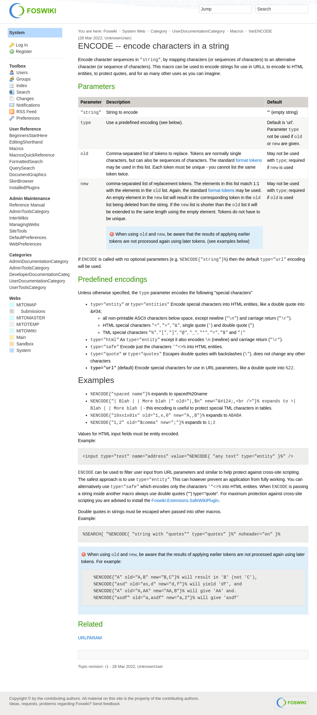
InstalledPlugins (24, 187)
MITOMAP (23, 304)
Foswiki (110, 31)
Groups (20, 79)
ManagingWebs (24, 224)
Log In (22, 44)
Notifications (24, 105)
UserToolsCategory (27, 287)
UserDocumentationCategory (198, 31)
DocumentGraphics (27, 174)
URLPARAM (90, 637)
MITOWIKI (23, 330)
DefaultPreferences (27, 237)
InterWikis (18, 217)
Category (158, 31)
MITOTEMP (24, 324)
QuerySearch (22, 168)
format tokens (249, 160)
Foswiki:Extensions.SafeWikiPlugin (185, 500)
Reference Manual (27, 204)
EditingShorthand (25, 142)
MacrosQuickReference (31, 155)
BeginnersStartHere (28, 135)
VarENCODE (260, 31)
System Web (133, 31)
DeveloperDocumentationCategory (42, 274)
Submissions (27, 311)
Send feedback (106, 703)
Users (18, 72)
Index (18, 85)
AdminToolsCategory (29, 211)
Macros (236, 31)
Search (19, 92)
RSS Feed (22, 111)
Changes (21, 98)
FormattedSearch (26, 161)
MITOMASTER (27, 317)
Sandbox (21, 343)
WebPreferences (25, 244)
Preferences (24, 118)
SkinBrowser (21, 181)
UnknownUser (117, 38)
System (17, 32)
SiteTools (18, 231)
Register (24, 51)
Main (17, 337)
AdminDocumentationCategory (38, 261)
